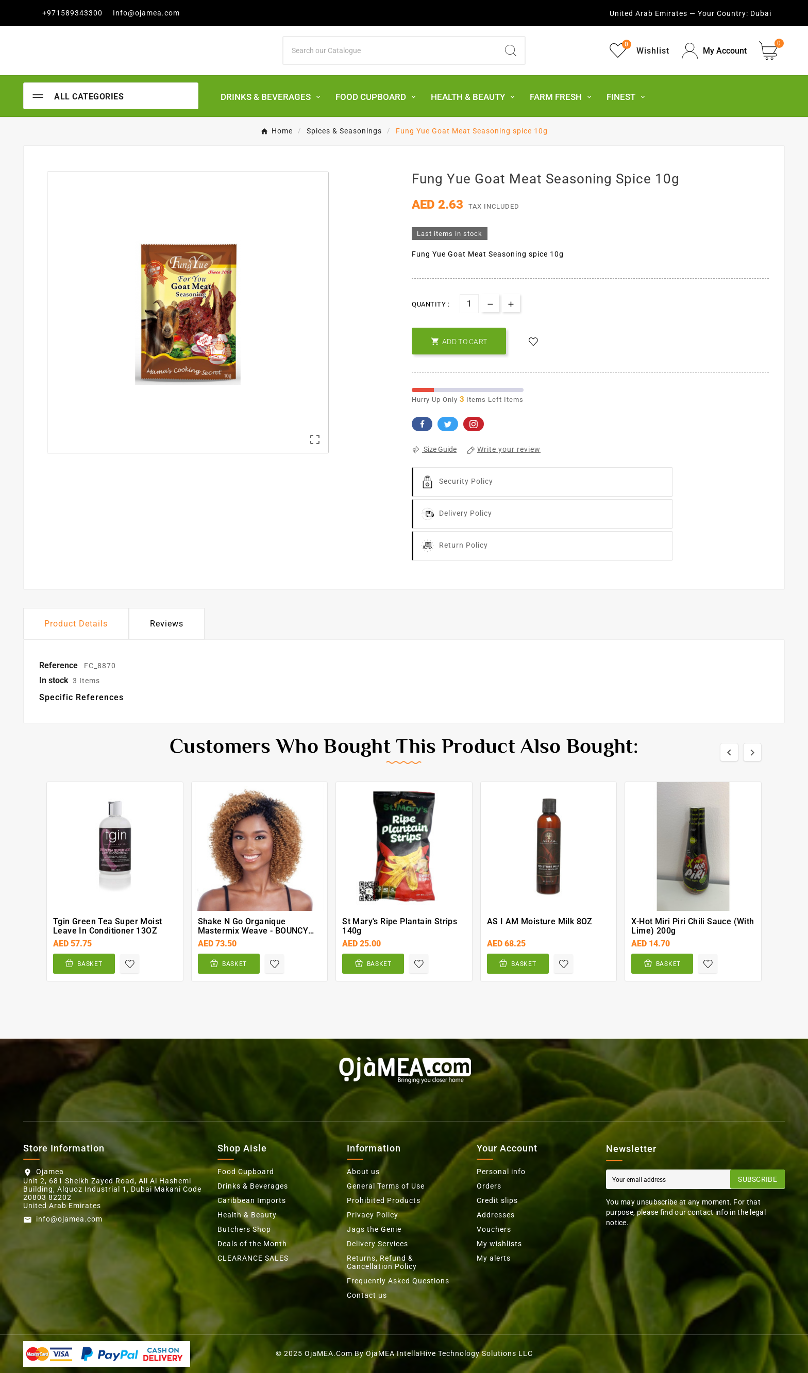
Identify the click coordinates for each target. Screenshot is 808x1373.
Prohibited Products (383, 1200)
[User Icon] (714, 51)
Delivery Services (377, 1244)
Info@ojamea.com (146, 13)
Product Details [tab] (76, 624)
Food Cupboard (245, 1171)
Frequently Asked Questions (398, 1281)
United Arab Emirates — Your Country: (679, 13)
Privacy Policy (372, 1215)
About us (363, 1171)
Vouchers (494, 1229)
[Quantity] (469, 303)
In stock (54, 680)
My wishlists (499, 1244)
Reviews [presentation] (166, 624)
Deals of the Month (252, 1244)
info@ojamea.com (69, 1219)
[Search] (390, 50)
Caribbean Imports (251, 1200)
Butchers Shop (244, 1229)
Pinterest (473, 424)
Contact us (367, 1295)
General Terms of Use (386, 1186)
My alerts (494, 1258)
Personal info (501, 1171)
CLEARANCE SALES (253, 1258)
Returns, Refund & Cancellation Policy (382, 1262)
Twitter (447, 424)
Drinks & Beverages (252, 1186)
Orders (489, 1186)
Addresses (496, 1215)
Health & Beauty (247, 1215)
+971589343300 (72, 13)
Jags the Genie (374, 1229)
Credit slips (497, 1200)
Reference (59, 665)
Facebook (422, 424)
